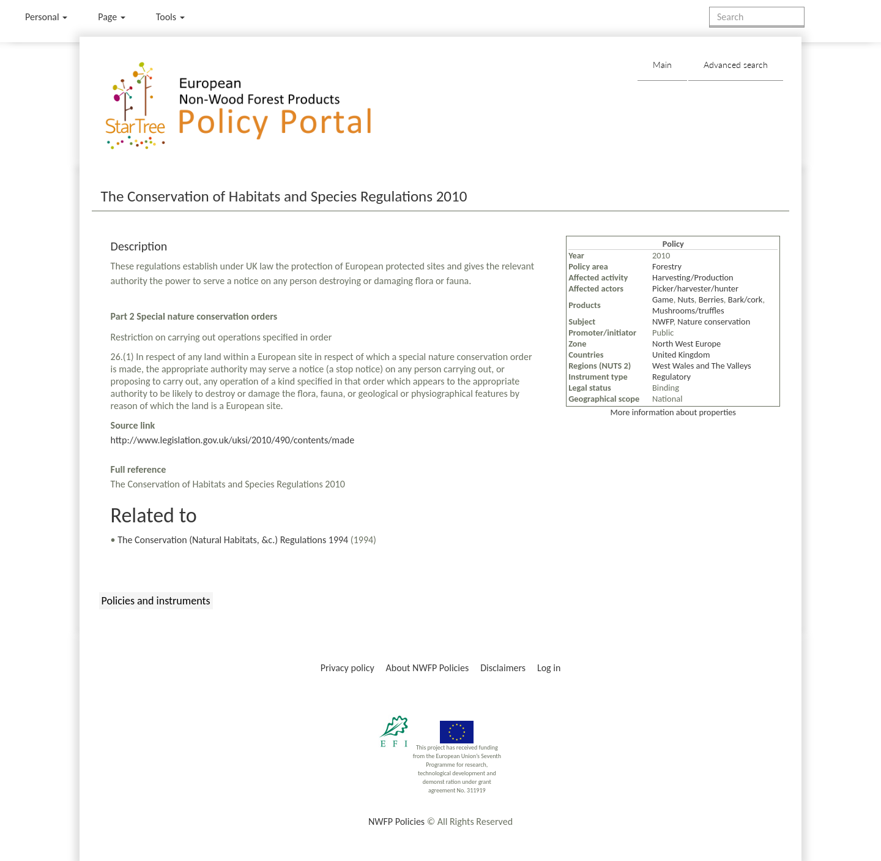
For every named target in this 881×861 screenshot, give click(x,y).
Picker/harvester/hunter (695, 288)
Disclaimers (503, 668)
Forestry (667, 266)
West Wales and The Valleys (701, 365)
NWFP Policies (396, 821)
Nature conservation (713, 321)
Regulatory (671, 376)
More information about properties (673, 412)
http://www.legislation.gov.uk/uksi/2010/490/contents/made (233, 440)
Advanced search (736, 64)
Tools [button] (170, 17)
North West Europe (686, 343)
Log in (548, 668)
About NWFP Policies (427, 668)
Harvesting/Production (693, 277)
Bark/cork (745, 299)
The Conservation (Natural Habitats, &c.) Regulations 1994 (232, 540)
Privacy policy (347, 668)
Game (663, 299)
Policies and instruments (156, 600)
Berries (711, 299)
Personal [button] (46, 17)
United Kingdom (681, 354)
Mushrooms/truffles (688, 310)
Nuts (686, 299)
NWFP (662, 321)
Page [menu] (111, 17)
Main (662, 64)
